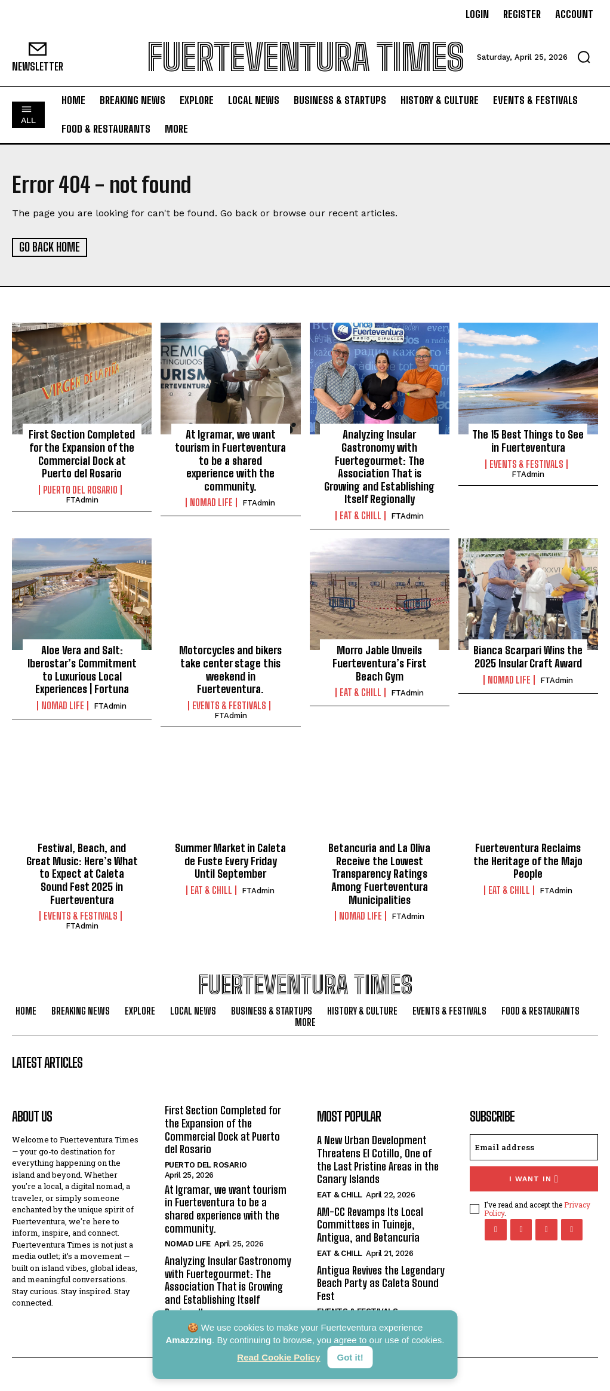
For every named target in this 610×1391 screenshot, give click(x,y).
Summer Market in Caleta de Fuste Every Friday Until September (230, 860)
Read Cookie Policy (278, 1357)
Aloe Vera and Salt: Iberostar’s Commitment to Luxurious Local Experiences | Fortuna (82, 669)
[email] (534, 1146)
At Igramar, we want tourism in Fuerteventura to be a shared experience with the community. (230, 459)
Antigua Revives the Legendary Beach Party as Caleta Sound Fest (381, 1282)
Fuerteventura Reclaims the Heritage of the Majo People (528, 860)
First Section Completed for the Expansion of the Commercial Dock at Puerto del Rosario (82, 453)
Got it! (350, 1357)
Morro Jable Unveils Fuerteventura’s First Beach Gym (379, 662)
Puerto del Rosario (80, 489)
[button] (583, 56)
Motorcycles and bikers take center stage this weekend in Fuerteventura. (230, 669)
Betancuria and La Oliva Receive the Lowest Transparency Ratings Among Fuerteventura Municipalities (379, 873)
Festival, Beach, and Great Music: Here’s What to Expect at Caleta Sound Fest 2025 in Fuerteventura (82, 873)
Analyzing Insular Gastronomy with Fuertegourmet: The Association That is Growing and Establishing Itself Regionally (379, 466)
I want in (534, 1178)
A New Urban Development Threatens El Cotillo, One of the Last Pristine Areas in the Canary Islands (378, 1159)
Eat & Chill (360, 515)
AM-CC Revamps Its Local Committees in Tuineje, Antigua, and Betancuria (370, 1224)
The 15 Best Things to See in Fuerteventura (528, 440)
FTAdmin (82, 499)
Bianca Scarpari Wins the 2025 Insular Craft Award (528, 656)
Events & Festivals (526, 463)
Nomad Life (211, 502)
